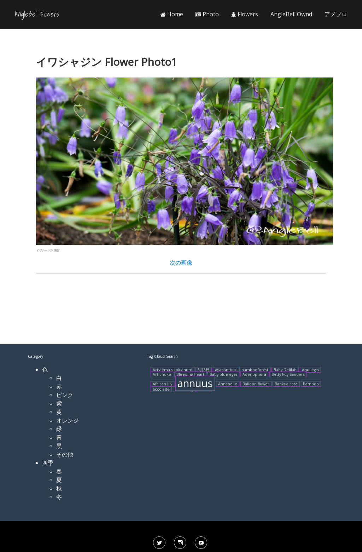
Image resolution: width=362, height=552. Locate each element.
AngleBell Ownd (291, 14)
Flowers (244, 14)
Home (171, 14)
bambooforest (254, 369)
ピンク (64, 395)
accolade (161, 389)
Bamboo (311, 383)
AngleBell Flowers (37, 14)
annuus (195, 383)
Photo (207, 14)
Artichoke (162, 374)
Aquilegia (310, 369)
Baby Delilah (285, 369)
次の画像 (181, 262)
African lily (162, 383)
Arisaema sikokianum (172, 369)
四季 (47, 463)
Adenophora (254, 374)
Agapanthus (225, 369)
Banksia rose (286, 383)
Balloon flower (256, 383)
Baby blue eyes (223, 374)
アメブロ (336, 14)
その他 (64, 454)
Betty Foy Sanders (288, 374)
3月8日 (204, 369)
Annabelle (227, 383)
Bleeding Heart (190, 374)
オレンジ (67, 420)
